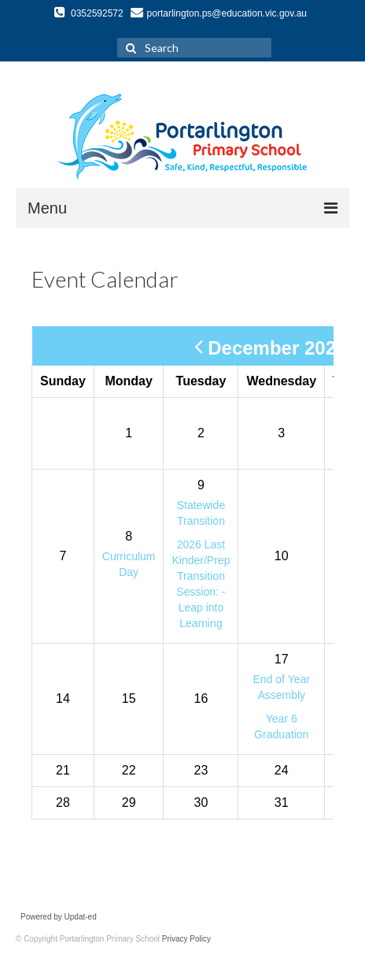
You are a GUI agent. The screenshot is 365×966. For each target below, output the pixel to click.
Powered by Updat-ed (58, 916)
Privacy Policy (186, 938)
